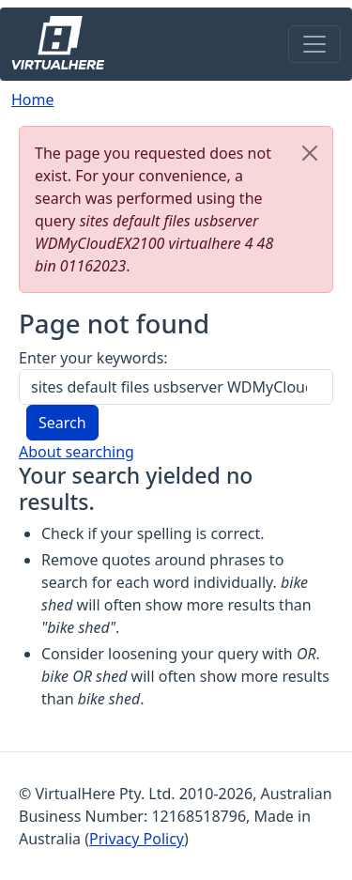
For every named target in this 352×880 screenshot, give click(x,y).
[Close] (309, 153)
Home (32, 99)
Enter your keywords (91, 357)
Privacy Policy (136, 838)
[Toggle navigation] (314, 44)
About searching (76, 451)
